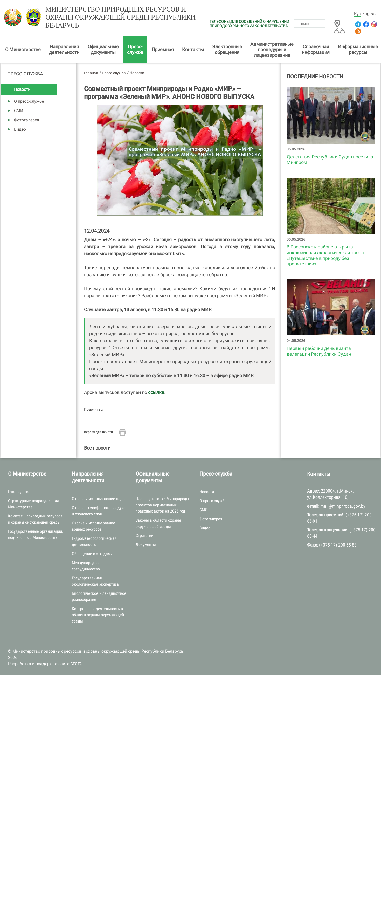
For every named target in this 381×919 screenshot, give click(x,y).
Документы (146, 544)
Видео (20, 129)
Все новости (97, 448)
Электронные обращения (227, 49)
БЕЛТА (76, 664)
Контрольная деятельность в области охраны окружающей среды (98, 615)
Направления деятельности (64, 49)
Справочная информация (316, 49)
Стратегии (144, 535)
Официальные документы (103, 49)
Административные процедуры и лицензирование (272, 49)
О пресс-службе (29, 101)
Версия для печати (98, 432)
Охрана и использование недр (98, 498)
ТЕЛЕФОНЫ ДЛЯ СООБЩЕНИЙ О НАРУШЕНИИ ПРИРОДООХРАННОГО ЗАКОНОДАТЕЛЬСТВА (249, 23)
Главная (91, 73)
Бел (373, 13)
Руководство (19, 491)
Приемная (162, 49)
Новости (22, 89)
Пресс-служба (135, 49)
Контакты (193, 49)
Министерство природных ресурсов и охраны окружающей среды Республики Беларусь (120, 17)
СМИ (18, 110)
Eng (365, 13)
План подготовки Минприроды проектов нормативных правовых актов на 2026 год (162, 505)
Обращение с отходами (92, 553)
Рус (357, 13)
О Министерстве (23, 49)
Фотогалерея (26, 120)
